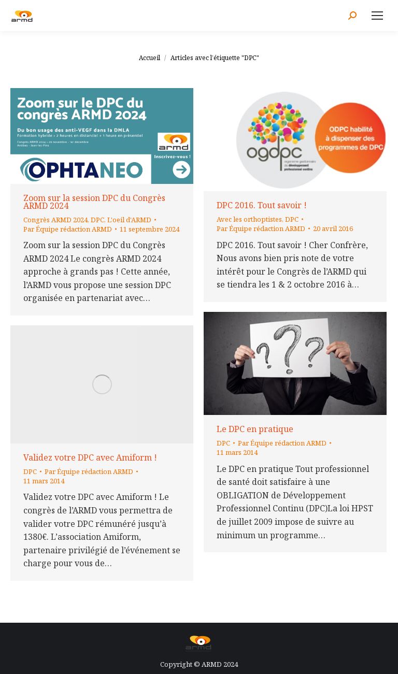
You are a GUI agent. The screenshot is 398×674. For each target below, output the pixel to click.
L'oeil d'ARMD (129, 219)
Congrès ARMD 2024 (55, 219)
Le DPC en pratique (255, 429)
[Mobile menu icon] (377, 15)
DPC (97, 219)
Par (67, 229)
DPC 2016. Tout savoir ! (262, 205)
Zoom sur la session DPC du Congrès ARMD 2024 (94, 201)
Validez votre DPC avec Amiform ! (90, 457)
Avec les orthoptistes (249, 219)
